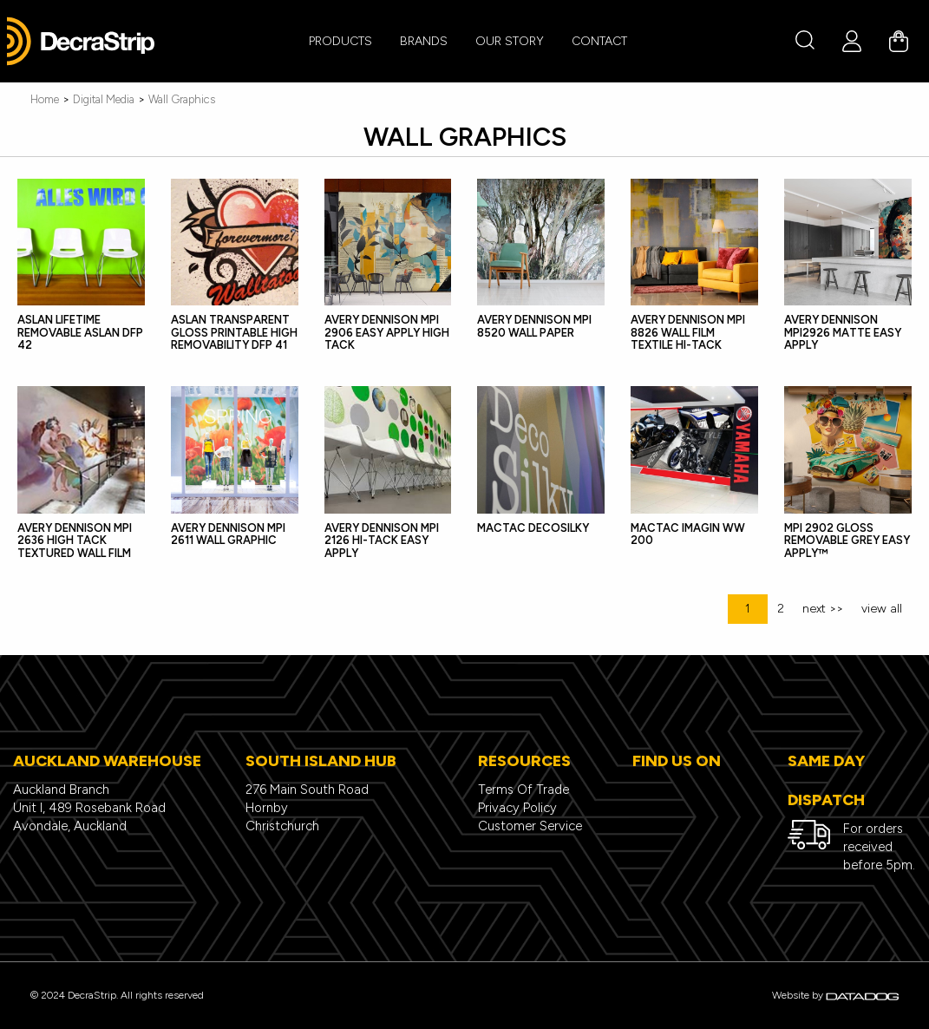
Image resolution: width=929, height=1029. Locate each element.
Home (44, 99)
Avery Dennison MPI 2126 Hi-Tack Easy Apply (381, 540)
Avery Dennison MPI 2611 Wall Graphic (228, 534)
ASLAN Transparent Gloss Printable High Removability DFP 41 (234, 332)
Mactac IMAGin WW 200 (688, 534)
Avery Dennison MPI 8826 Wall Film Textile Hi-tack (688, 332)
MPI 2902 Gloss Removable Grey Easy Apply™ (847, 540)
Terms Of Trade (523, 789)
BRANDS (424, 41)
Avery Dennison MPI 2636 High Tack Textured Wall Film (74, 540)
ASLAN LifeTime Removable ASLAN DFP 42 (80, 332)
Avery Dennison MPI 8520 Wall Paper (534, 325)
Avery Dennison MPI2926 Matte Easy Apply (842, 332)
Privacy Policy (517, 808)
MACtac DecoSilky (533, 527)
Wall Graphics (181, 99)
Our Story (509, 41)
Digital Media (103, 99)
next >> (822, 608)
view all (881, 608)
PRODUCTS (340, 41)
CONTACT (599, 41)
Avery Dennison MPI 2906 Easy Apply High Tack (386, 332)
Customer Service (530, 826)
